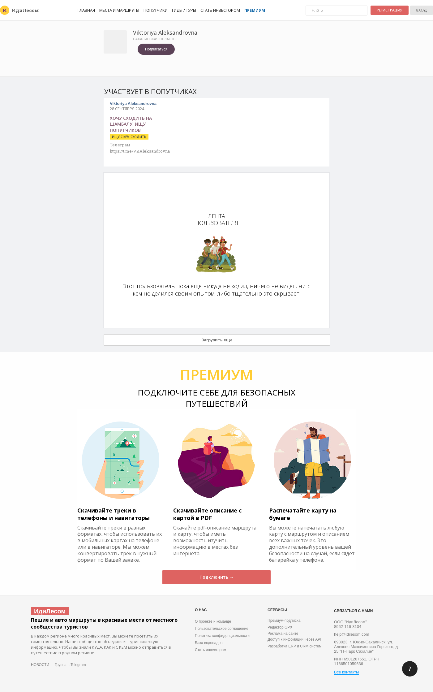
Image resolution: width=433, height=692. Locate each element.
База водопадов (208, 643)
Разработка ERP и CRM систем (295, 646)
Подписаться (156, 49)
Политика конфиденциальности (222, 636)
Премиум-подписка (284, 620)
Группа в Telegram (70, 665)
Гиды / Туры (184, 10)
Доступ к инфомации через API (294, 639)
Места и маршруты (119, 10)
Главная (86, 10)
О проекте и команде (213, 621)
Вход (421, 10)
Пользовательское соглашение (221, 628)
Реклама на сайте (283, 633)
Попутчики (156, 10)
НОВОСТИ (40, 665)
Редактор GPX (280, 627)
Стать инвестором (220, 10)
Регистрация (389, 10)
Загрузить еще (217, 340)
